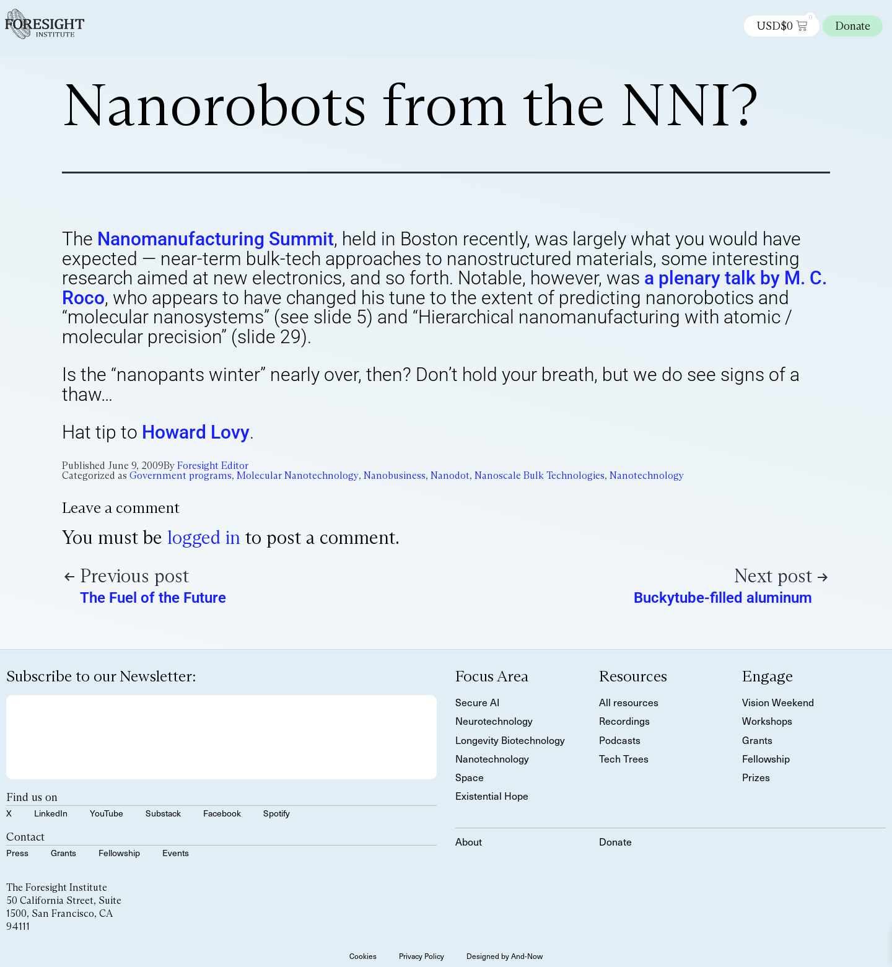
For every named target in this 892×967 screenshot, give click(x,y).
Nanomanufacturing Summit (215, 239)
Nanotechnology (647, 475)
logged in (203, 537)
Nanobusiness (395, 475)
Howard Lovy (196, 432)
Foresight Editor (212, 465)
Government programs (180, 475)
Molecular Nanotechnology (298, 475)
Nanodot (450, 475)
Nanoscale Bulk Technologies (539, 475)
